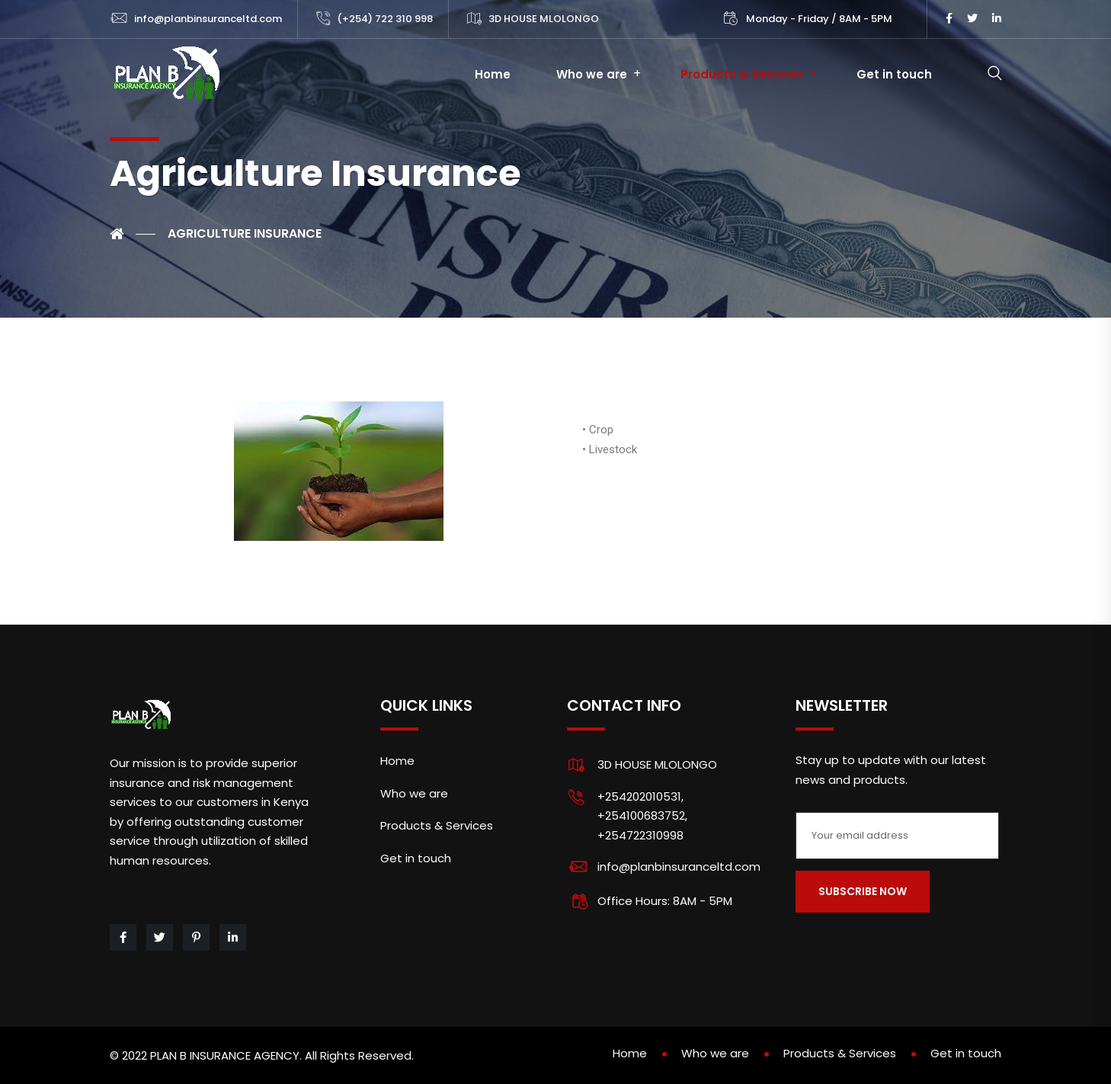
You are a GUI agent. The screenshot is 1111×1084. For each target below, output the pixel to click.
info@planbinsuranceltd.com (208, 18)
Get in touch (894, 74)
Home (493, 74)
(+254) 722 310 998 (385, 18)
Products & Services (741, 74)
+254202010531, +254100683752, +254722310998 (642, 815)
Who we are (591, 74)
